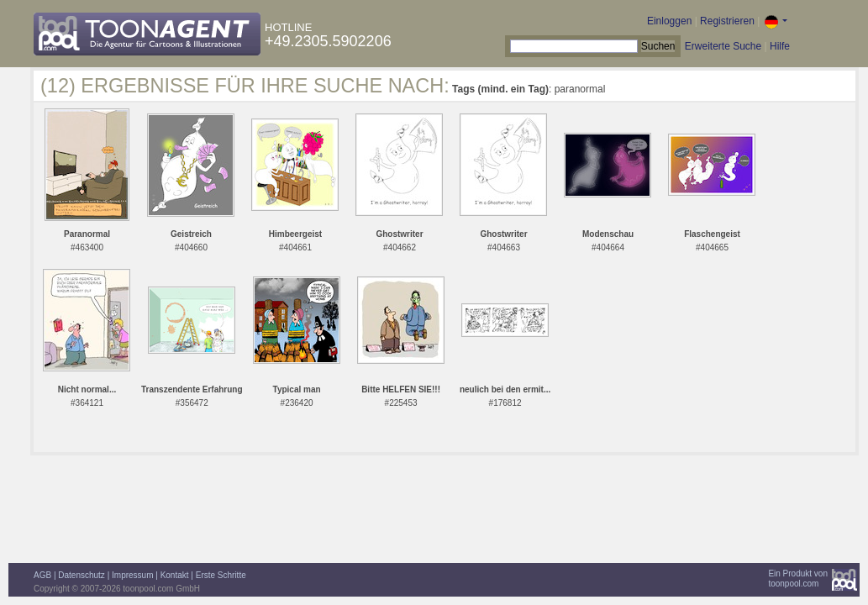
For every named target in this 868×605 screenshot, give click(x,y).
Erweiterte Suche (723, 46)
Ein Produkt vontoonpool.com (798, 578)
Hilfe (780, 46)
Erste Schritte (221, 575)
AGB (42, 575)
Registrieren (727, 21)
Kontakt (174, 575)
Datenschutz (81, 575)
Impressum (132, 575)
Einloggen (669, 21)
